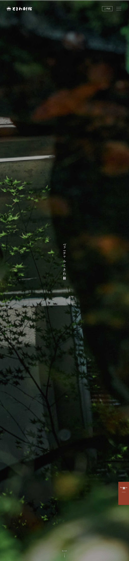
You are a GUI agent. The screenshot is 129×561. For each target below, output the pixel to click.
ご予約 (107, 9)
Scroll (64, 553)
